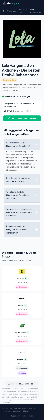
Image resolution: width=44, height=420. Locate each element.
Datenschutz (28, 416)
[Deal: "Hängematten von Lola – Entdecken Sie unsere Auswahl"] (22, 111)
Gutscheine (11, 11)
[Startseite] (10, 3)
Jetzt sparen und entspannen (22, 118)
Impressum (15, 416)
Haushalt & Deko (23, 10)
